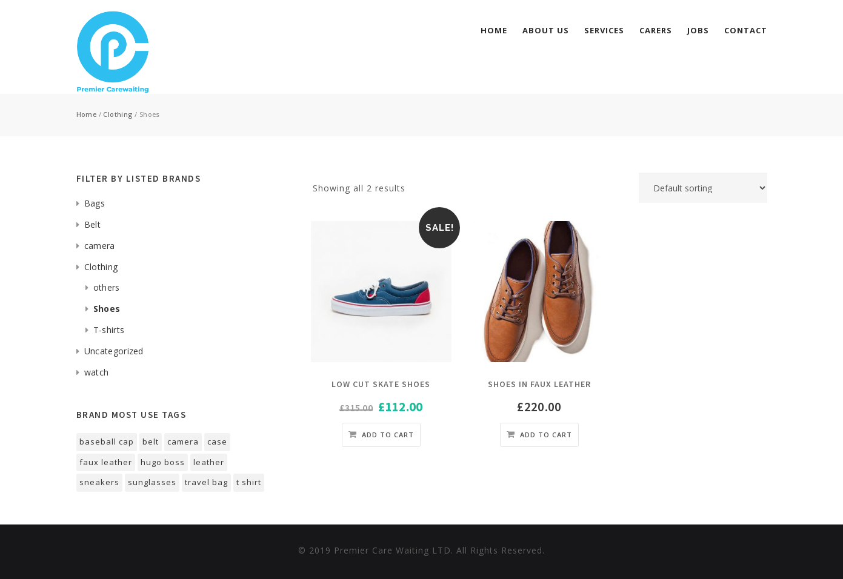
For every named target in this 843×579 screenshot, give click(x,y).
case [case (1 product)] (217, 441)
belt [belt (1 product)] (150, 441)
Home (494, 30)
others (106, 287)
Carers (655, 30)
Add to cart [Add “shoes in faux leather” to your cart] (546, 434)
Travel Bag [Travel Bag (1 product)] (206, 482)
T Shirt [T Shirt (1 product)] (248, 482)
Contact (745, 30)
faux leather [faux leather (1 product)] (105, 462)
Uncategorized (114, 351)
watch (96, 372)
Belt (92, 224)
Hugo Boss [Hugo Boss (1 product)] (163, 462)
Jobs (698, 30)
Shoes (107, 308)
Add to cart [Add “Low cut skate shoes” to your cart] (388, 434)
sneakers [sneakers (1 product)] (99, 482)
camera (99, 245)
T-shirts (108, 330)
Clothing (117, 114)
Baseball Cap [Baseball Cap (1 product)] (106, 441)
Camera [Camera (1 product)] (183, 441)
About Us (545, 30)
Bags (94, 203)
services (604, 30)
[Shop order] (703, 188)
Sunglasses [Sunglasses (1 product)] (152, 482)
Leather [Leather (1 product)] (208, 462)
